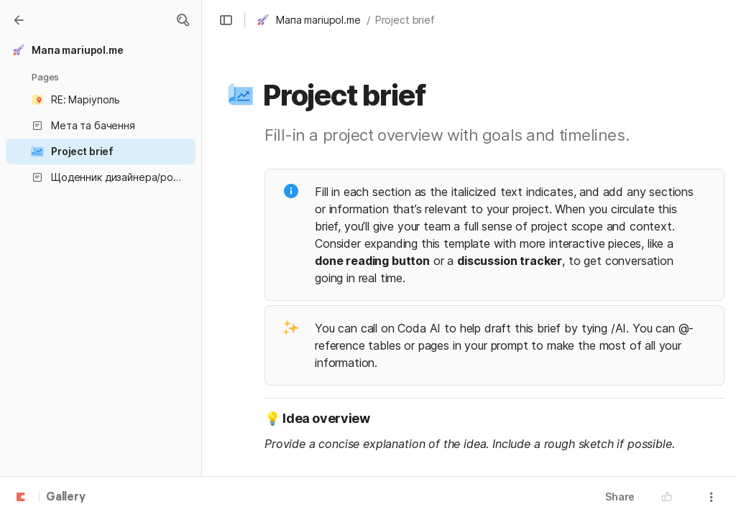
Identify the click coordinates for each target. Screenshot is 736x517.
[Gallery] (19, 20)
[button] (182, 20)
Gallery (66, 497)
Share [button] (620, 496)
